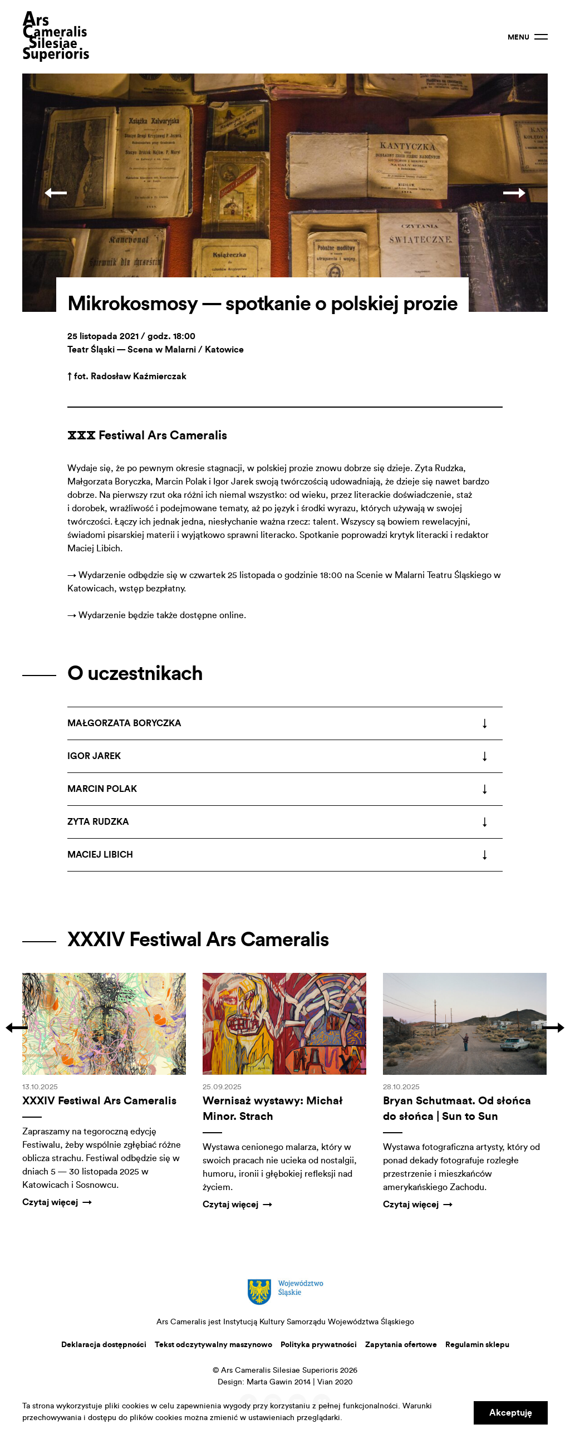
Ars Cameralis (55, 36)
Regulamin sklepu (477, 1345)
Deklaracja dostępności (103, 1345)
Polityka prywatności (319, 1345)
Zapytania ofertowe (401, 1345)
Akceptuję (510, 1412)
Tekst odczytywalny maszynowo (213, 1345)
